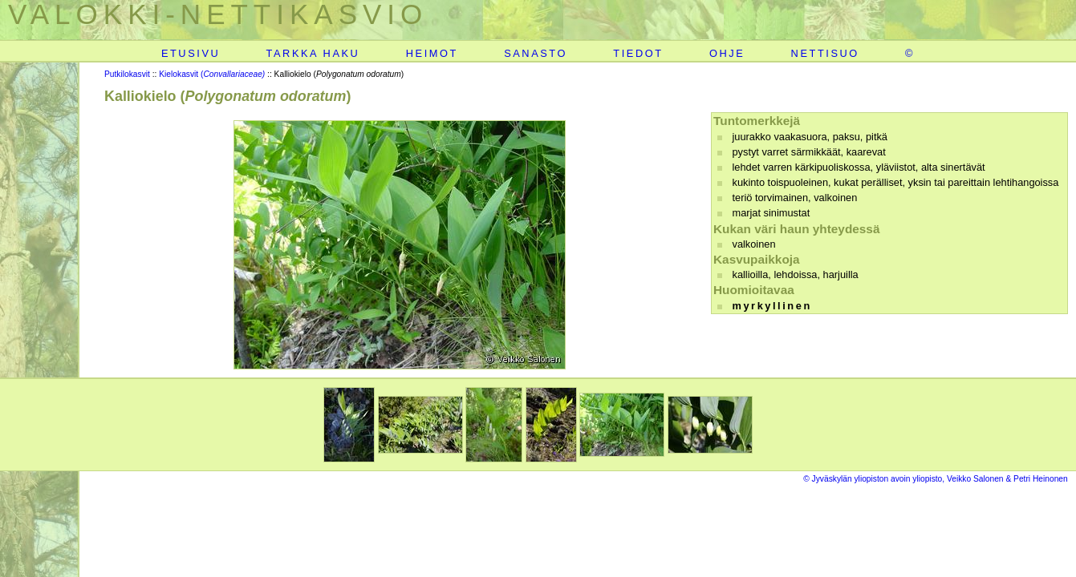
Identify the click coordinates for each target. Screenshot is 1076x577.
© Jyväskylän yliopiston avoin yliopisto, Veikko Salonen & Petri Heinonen (935, 478)
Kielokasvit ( (212, 74)
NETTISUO (825, 53)
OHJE (727, 53)
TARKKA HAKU (313, 53)
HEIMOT (432, 53)
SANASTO (535, 53)
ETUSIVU (190, 53)
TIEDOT (638, 53)
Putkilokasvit (127, 74)
